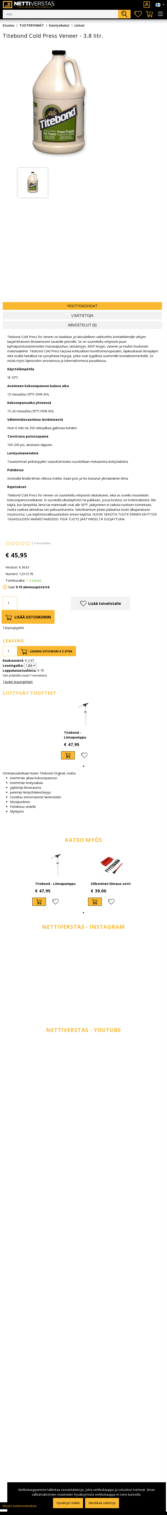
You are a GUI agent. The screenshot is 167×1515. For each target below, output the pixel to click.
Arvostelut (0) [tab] (82, 325)
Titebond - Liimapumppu (55, 883)
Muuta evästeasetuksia (19, 1506)
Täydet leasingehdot (18, 682)
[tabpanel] (33, 183)
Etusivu (8, 25)
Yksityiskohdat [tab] (82, 305)
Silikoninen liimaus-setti (111, 883)
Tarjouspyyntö (13, 628)
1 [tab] (83, 766)
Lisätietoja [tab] (82, 315)
